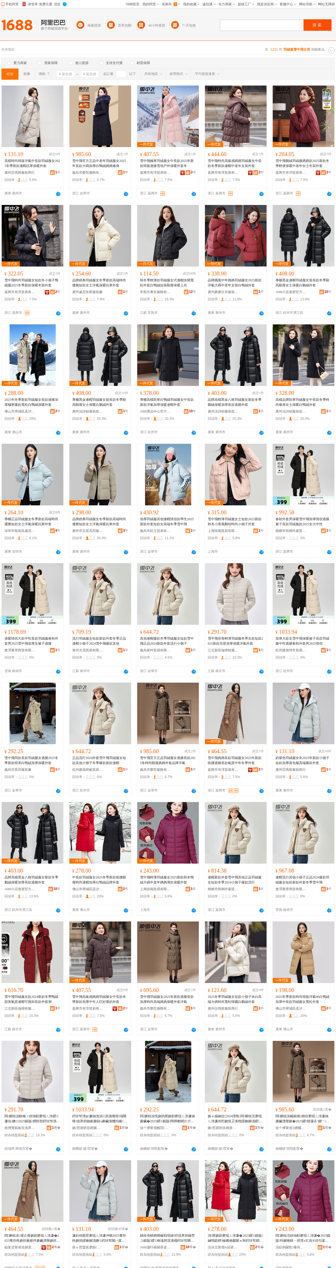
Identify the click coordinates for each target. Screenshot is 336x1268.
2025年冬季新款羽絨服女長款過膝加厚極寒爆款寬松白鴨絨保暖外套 (31, 402)
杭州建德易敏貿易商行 (87, 770)
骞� (56, 1128)
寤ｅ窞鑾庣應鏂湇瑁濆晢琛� (87, 1247)
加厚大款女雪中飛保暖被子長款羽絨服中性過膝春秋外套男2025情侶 (302, 641)
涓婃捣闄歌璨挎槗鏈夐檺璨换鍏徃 (291, 1247)
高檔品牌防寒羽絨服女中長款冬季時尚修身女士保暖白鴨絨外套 (302, 402)
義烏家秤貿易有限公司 (155, 650)
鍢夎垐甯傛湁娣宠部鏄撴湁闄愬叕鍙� (19, 1247)
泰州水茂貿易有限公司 (87, 650)
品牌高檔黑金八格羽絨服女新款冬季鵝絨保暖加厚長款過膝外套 (235, 402)
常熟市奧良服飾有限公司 (155, 292)
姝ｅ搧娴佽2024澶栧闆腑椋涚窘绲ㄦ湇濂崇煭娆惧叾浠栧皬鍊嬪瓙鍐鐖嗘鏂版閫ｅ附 (235, 1119)
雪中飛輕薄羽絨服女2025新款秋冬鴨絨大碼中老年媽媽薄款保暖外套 (167, 879)
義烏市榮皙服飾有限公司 (87, 173)
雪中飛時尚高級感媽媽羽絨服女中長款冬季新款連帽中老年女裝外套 (235, 163)
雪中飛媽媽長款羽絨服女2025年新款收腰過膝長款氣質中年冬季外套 (235, 760)
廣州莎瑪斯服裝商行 (19, 173)
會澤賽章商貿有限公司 (19, 650)
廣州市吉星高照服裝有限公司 (87, 531)
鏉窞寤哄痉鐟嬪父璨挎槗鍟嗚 (87, 1128)
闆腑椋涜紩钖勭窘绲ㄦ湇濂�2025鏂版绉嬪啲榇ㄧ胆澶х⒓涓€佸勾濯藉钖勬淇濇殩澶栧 (303, 1238)
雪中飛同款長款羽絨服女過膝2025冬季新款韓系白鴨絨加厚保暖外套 (31, 760)
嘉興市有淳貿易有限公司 (155, 173)
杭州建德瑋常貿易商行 (291, 650)
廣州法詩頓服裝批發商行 (87, 411)
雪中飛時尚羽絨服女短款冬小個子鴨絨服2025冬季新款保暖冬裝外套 (31, 282)
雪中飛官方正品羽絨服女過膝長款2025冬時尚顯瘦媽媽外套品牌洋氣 (167, 760)
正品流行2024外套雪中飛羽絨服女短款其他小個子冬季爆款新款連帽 (99, 760)
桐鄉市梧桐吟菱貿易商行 (291, 531)
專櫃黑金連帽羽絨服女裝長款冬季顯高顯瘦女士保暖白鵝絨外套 (302, 282)
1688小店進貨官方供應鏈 (291, 292)
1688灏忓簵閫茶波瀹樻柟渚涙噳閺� (155, 1247)
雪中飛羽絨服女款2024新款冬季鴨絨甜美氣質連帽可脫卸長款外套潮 (31, 999)
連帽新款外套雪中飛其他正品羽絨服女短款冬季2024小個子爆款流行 (235, 879)
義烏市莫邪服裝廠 (17, 770)
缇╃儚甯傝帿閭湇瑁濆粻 (155, 1128)
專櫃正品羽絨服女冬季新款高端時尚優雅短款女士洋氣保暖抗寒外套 (31, 521)
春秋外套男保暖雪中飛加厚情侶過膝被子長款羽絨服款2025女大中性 (302, 521)
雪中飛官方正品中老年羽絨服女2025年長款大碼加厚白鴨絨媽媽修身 (99, 163)
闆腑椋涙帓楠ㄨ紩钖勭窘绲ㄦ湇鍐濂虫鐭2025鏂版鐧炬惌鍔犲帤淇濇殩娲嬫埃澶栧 (32, 1119)
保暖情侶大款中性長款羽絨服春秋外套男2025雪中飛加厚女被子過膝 (31, 641)
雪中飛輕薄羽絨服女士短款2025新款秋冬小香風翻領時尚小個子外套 (235, 521)
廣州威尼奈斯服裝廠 (87, 292)
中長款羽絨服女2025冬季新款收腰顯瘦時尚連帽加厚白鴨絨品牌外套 (99, 879)
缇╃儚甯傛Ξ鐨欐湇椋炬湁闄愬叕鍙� (291, 1128)
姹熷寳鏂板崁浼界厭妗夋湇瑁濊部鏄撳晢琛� (19, 1128)
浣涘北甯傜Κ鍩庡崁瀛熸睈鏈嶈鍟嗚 (223, 1247)
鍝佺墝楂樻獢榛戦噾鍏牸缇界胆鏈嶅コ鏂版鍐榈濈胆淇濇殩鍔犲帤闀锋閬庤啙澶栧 (167, 1238)
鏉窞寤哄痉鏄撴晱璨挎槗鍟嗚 (223, 1128)
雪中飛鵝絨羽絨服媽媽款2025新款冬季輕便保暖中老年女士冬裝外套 (302, 163)
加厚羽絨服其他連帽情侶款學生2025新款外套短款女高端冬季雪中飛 (167, 521)
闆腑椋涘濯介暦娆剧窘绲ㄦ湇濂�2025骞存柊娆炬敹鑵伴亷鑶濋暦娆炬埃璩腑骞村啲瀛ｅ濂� (32, 1238)
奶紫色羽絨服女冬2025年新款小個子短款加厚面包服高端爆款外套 (302, 760)
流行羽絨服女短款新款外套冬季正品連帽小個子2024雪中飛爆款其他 (99, 641)
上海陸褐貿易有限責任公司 (223, 531)
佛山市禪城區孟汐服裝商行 (19, 411)
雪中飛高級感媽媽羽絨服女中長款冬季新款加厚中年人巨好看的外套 (99, 999)
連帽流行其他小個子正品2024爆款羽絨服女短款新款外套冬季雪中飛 (302, 879)
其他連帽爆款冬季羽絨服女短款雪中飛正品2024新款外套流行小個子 (167, 641)
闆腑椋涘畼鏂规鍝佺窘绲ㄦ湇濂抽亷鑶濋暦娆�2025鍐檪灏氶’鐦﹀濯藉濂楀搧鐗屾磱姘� (303, 1119)
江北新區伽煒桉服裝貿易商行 (223, 650)
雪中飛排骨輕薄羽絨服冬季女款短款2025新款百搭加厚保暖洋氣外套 (235, 641)
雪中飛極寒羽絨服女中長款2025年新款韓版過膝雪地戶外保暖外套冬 (167, 163)
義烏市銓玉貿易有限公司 (155, 531)
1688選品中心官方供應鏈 (155, 411)
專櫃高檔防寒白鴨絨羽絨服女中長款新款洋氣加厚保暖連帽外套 (167, 402)
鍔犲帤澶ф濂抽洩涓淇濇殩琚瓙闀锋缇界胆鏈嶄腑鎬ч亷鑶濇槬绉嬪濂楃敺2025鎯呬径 (99, 1119)
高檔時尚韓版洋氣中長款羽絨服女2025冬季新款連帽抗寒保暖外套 (32, 163)
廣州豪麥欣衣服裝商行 (223, 292)
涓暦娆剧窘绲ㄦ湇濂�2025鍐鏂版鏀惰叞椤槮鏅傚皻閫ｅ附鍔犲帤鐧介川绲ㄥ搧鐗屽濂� (235, 1238)
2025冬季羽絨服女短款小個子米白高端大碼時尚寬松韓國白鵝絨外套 (235, 999)
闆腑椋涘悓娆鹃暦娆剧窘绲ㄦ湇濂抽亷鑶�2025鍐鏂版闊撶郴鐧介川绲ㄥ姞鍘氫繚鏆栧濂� (167, 1119)
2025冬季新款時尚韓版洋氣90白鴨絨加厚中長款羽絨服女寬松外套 (302, 999)
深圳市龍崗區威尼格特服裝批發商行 (19, 531)
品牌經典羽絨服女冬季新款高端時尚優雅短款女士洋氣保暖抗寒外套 (99, 282)
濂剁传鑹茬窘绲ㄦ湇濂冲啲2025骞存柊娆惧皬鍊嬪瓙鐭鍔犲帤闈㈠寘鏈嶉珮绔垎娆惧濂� (99, 1238)
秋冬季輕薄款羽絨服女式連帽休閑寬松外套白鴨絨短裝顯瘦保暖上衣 (167, 282)
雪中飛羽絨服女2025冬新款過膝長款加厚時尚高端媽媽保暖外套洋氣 (167, 999)
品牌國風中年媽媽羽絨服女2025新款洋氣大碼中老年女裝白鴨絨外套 (235, 282)
